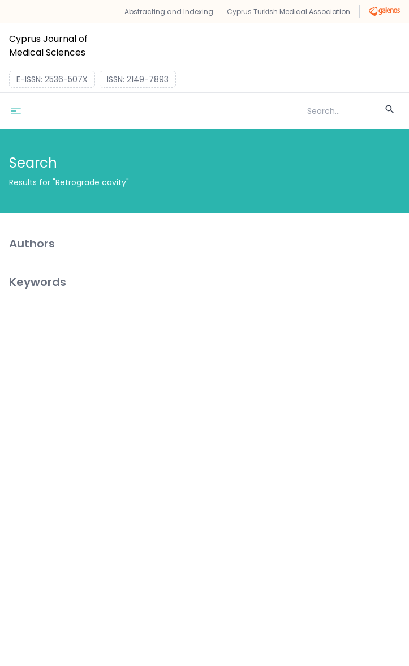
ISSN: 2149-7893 (138, 79)
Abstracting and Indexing (168, 11)
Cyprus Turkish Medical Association (288, 11)
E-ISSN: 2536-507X (52, 79)
